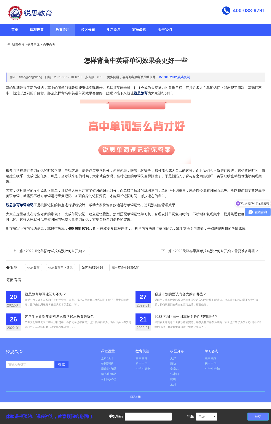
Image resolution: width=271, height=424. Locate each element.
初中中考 (142, 363)
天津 (173, 358)
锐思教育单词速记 (60, 267)
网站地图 (135, 396)
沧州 (173, 384)
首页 (14, 30)
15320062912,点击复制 (174, 77)
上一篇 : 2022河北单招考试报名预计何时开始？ (49, 251)
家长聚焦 (139, 30)
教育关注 (62, 30)
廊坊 (173, 363)
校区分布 (88, 30)
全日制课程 (108, 379)
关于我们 (165, 30)
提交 (258, 416)
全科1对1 (107, 358)
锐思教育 (18, 44)
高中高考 (49, 44)
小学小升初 (143, 368)
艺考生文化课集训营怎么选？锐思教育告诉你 (59, 316)
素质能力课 (108, 368)
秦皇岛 (174, 368)
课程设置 (37, 30)
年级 (190, 416)
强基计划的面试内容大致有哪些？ (180, 294)
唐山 (173, 379)
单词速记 (107, 363)
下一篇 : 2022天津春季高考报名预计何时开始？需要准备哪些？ (209, 251)
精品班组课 (108, 374)
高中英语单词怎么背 (125, 267)
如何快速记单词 (92, 267)
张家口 (174, 374)
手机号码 (116, 416)
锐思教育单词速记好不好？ (45, 294)
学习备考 (114, 30)
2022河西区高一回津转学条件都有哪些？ (186, 316)
